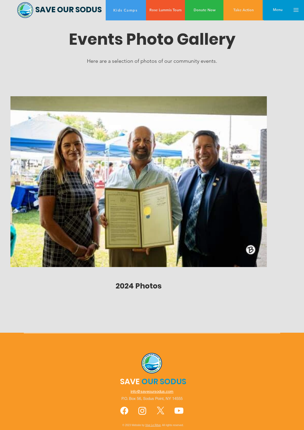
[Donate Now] (204, 10)
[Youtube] (179, 410)
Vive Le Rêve (153, 425)
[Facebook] (124, 410)
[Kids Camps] (126, 10)
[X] (160, 410)
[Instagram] (142, 410)
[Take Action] (243, 10)
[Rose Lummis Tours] (165, 10)
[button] (278, 10)
